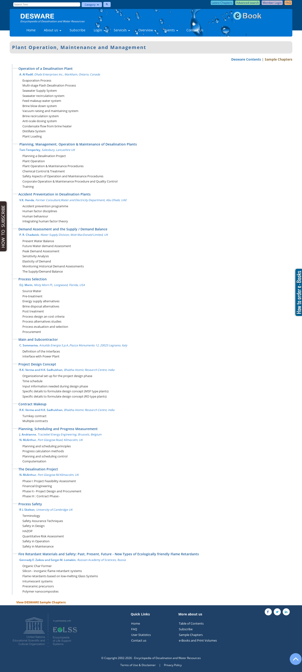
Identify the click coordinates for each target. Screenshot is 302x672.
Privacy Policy (173, 665)
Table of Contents (191, 623)
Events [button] (171, 30)
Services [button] (122, 30)
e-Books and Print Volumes (198, 640)
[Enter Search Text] (46, 4)
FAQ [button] (288, 2)
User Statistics (141, 635)
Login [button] (99, 30)
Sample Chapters (278, 59)
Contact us (138, 640)
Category (92, 4)
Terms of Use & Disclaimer (138, 665)
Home (31, 30)
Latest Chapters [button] (222, 2)
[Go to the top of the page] (293, 661)
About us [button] (52, 30)
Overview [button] (147, 30)
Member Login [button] (272, 2)
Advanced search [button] (247, 2)
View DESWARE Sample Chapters (41, 602)
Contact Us (194, 30)
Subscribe (77, 30)
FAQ (134, 629)
